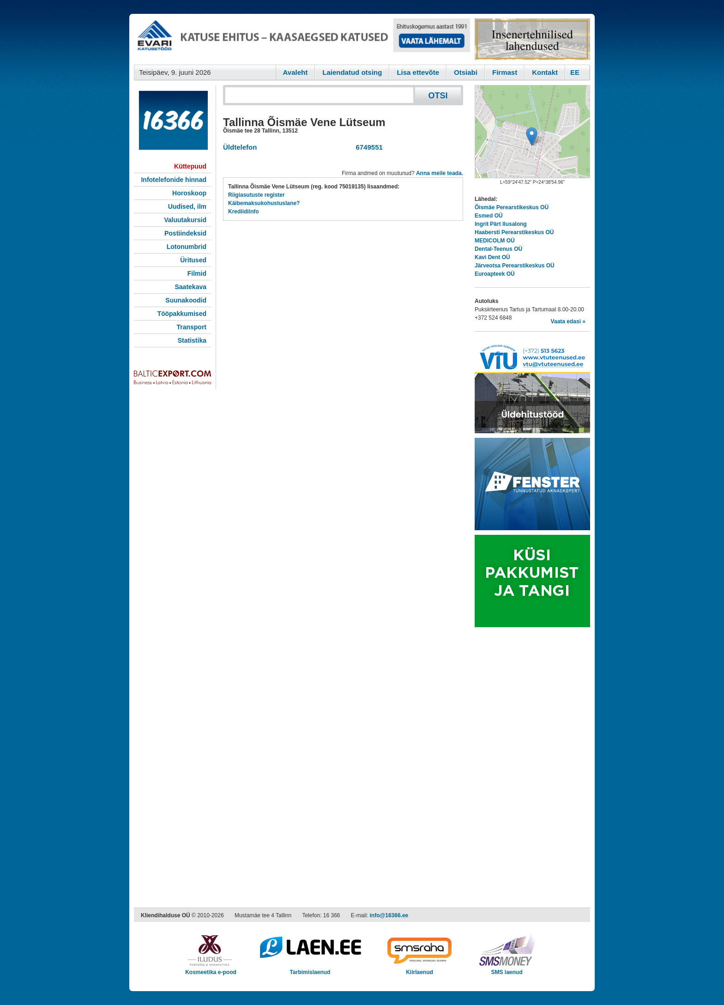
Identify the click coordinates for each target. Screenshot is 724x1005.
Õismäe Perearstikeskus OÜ (512, 207)
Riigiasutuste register (256, 195)
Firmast (504, 72)
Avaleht (295, 72)
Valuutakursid (185, 220)
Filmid (196, 273)
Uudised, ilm (187, 206)
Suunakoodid (185, 300)
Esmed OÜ (489, 215)
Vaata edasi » (568, 321)
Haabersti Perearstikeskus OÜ (514, 232)
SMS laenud (507, 969)
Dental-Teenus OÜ (498, 249)
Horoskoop (189, 193)
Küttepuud (190, 166)
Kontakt (545, 72)
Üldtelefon (240, 147)
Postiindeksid (185, 233)
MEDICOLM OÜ (495, 240)
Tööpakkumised (181, 313)
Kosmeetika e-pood (210, 969)
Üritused (193, 260)
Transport (191, 327)
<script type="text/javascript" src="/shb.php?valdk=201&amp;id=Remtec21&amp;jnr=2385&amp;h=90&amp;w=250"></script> (532, 39)
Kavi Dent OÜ (492, 257)
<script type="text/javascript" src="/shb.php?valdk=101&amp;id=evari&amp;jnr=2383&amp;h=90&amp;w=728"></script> (302, 39)
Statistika (192, 340)
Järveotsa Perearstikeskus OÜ (515, 265)
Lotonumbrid (186, 246)
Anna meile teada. (439, 173)
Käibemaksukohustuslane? (264, 203)
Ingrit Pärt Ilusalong (501, 224)
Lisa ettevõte (418, 72)
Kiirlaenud (419, 969)
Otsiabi (465, 72)
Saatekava (190, 287)
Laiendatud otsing (352, 72)
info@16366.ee (389, 915)
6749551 (367, 147)
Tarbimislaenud (310, 969)
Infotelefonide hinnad (173, 179)
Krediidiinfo (243, 211)
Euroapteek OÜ (495, 274)
